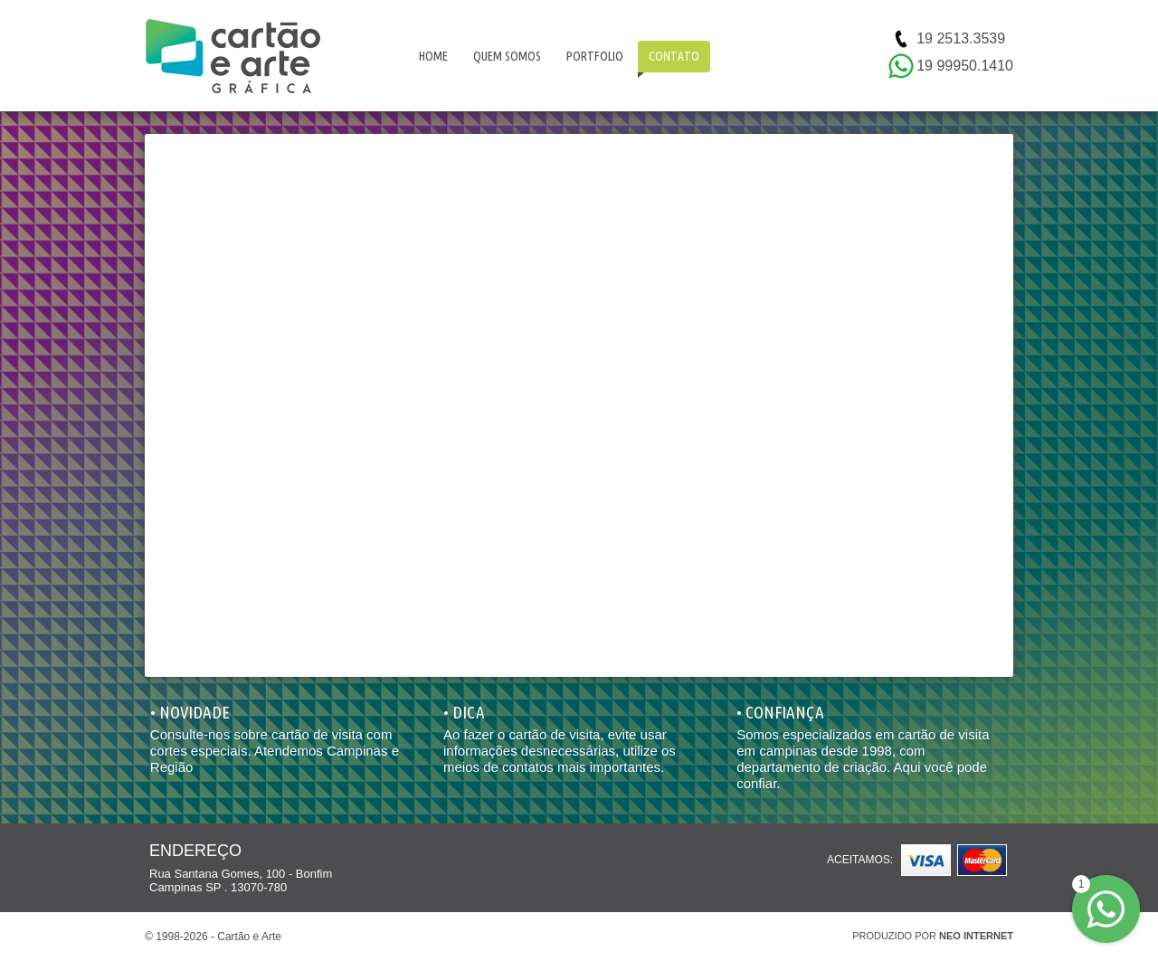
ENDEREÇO (195, 851)
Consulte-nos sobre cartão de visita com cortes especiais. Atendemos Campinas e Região (274, 751)
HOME (433, 56)
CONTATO (674, 56)
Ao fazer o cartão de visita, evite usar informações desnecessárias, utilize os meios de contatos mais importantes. (559, 751)
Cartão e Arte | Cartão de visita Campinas (233, 55)
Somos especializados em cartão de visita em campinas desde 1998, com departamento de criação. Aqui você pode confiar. (862, 759)
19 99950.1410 (964, 65)
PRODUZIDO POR (932, 935)
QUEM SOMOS (507, 56)
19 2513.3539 (960, 38)
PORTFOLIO (594, 56)
